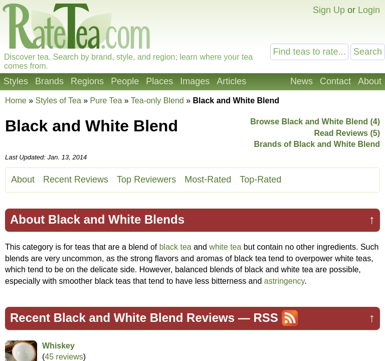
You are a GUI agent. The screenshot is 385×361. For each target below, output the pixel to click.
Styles (16, 81)
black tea (175, 247)
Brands (49, 81)
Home (16, 100)
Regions (87, 81)
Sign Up (329, 10)
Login (369, 10)
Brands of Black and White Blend (317, 144)
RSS (265, 317)
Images (195, 81)
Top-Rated (260, 179)
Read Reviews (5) (347, 133)
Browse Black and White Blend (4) (315, 121)
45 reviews (64, 356)
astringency (284, 281)
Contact (335, 81)
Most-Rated (207, 179)
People (125, 81)
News (301, 81)
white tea (225, 247)
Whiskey (58, 345)
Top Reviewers (146, 179)
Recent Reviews (75, 179)
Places (159, 81)
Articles (231, 81)
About (369, 81)
